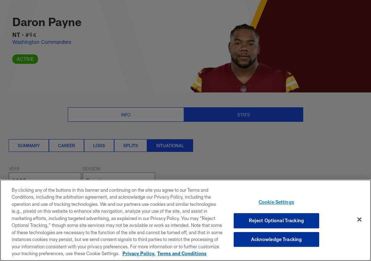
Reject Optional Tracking (276, 220)
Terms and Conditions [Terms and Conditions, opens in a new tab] (182, 253)
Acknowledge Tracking (276, 239)
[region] (185, 220)
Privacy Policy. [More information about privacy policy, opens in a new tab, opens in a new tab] (138, 253)
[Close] (359, 220)
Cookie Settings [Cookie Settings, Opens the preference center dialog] (276, 202)
